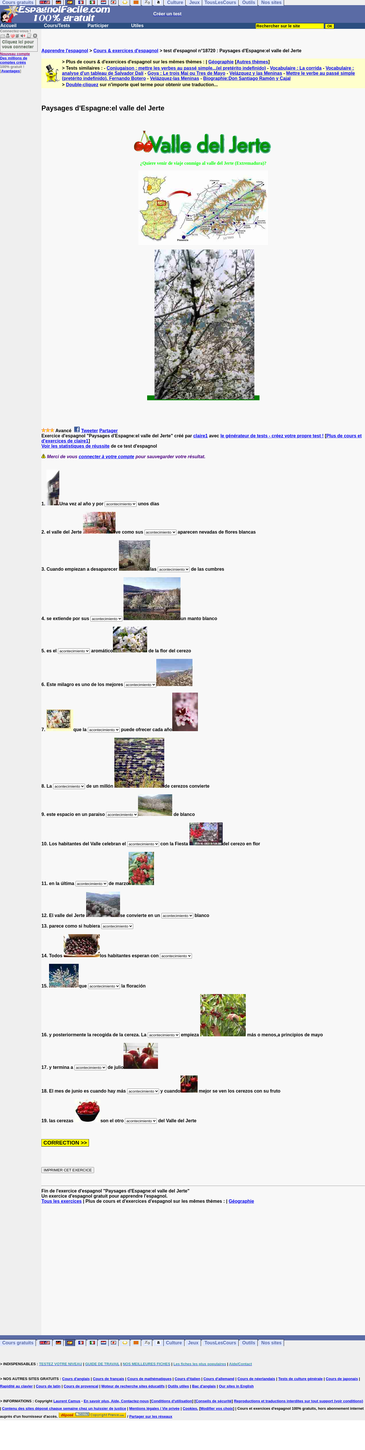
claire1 (200, 435)
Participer (98, 25)
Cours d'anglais (76, 1379)
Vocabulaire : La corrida (296, 68)
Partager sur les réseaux (150, 1416)
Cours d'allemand (218, 1379)
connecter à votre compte (106, 456)
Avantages (10, 71)
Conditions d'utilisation (171, 1401)
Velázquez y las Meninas (255, 73)
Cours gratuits (17, 1342)
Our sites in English (236, 1386)
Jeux (193, 1342)
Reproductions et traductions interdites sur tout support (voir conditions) (298, 1401)
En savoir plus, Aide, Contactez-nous (116, 1401)
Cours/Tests (57, 25)
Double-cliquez (82, 84)
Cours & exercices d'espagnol (125, 50)
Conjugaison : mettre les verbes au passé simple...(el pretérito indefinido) (186, 68)
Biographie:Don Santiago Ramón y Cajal (247, 78)
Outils (248, 1342)
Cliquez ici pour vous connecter (18, 44)
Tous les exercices (61, 1201)
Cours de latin (48, 1386)
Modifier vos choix (216, 1408)
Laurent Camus (66, 1401)
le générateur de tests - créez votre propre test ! (272, 435)
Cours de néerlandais (256, 1379)
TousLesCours (220, 1342)
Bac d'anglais (204, 1386)
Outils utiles (178, 1386)
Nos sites (271, 1342)
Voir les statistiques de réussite (75, 446)
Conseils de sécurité (214, 1401)
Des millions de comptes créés (15, 58)
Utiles (137, 25)
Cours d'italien (187, 1379)
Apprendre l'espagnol (64, 50)
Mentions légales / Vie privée (154, 1408)
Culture (174, 1342)
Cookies (190, 1408)
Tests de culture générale (300, 1379)
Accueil (8, 25)
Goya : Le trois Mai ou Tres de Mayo (186, 73)
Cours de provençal (81, 1386)
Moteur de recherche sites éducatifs (133, 1386)
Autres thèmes (252, 61)
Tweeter (89, 430)
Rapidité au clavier (16, 1386)
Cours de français (108, 1379)
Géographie (221, 61)
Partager (108, 430)
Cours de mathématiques (149, 1379)
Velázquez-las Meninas (174, 78)
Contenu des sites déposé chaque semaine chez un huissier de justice (64, 1408)
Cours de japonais (342, 1379)
